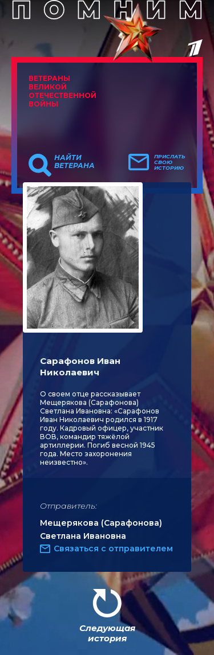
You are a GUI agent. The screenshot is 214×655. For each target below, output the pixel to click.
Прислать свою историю (169, 162)
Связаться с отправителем (113, 548)
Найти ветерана (74, 162)
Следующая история (107, 633)
